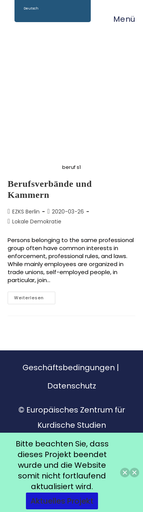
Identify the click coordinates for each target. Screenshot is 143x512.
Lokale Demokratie (36, 221)
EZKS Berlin (26, 211)
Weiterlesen (34, 296)
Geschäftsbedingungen (68, 367)
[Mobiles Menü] (120, 19)
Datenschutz (71, 385)
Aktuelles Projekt (62, 501)
